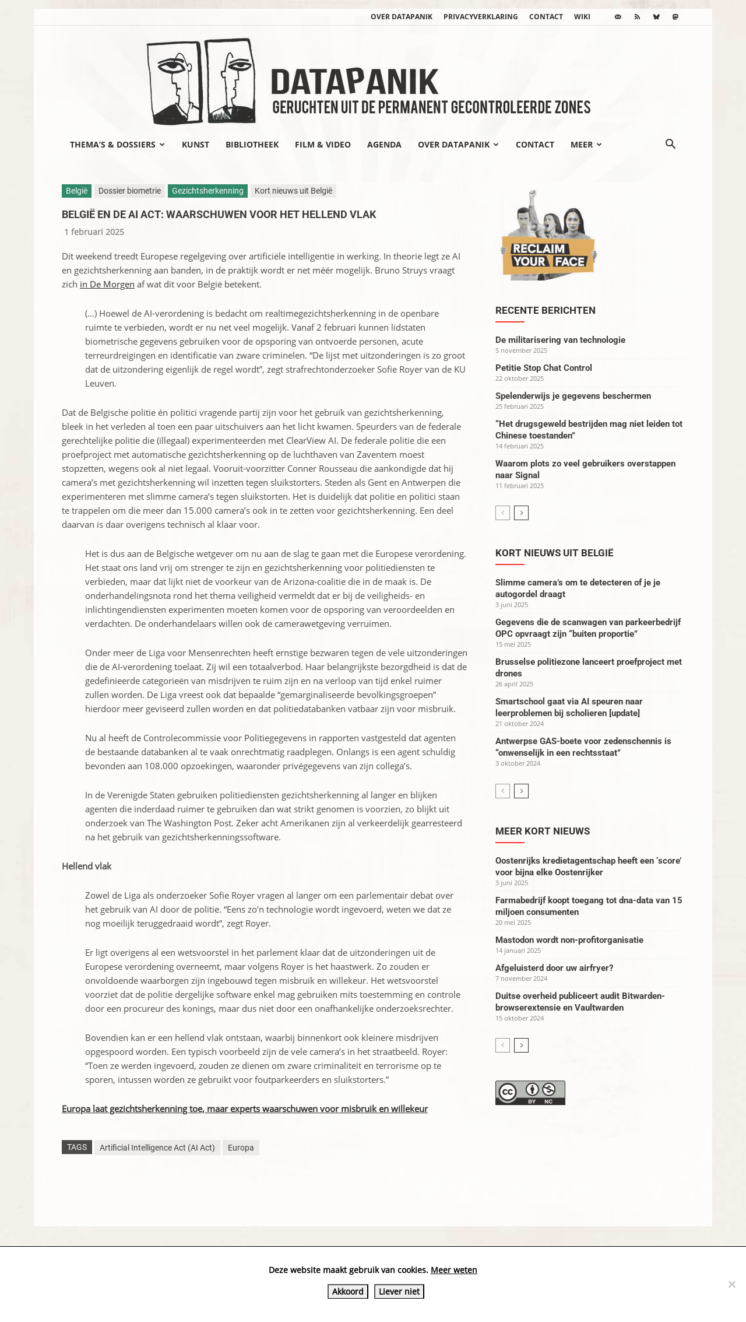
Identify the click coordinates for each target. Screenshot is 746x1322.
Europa (241, 1147)
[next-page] (521, 513)
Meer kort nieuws (542, 831)
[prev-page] (502, 513)
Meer (586, 144)
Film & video (323, 144)
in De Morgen (107, 284)
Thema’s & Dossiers (117, 144)
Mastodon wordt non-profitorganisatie (569, 940)
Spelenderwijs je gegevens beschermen (573, 396)
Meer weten (454, 1269)
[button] (670, 145)
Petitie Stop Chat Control (543, 368)
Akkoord (348, 1291)
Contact (546, 17)
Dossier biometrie (129, 190)
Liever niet (399, 1291)
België (76, 190)
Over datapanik (401, 17)
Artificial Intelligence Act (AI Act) (157, 1147)
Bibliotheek (252, 144)
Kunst (195, 144)
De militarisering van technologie (560, 340)
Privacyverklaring (481, 17)
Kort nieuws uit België (293, 190)
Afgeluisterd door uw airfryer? (554, 968)
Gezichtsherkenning (208, 190)
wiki (582, 17)
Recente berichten (545, 310)
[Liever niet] (731, 1284)
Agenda (384, 144)
